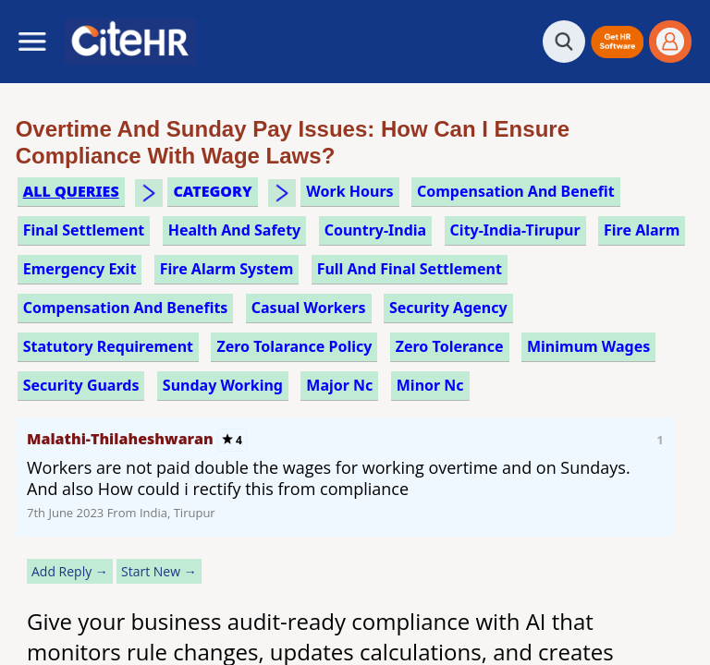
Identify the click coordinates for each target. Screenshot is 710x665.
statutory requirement (108, 346)
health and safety (234, 230)
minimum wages (588, 346)
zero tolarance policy (294, 346)
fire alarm (641, 230)
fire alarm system (227, 269)
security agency (448, 307)
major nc (339, 385)
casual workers (308, 307)
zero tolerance (450, 346)
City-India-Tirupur (515, 230)
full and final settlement (409, 269)
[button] (617, 42)
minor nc (430, 385)
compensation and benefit (516, 191)
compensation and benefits (125, 307)
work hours (349, 191)
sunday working (223, 385)
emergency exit (80, 269)
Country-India (375, 230)
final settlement (84, 230)
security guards (81, 385)
